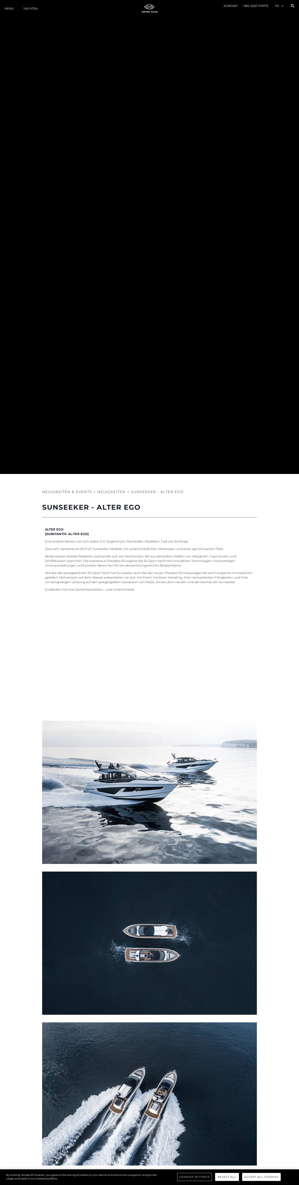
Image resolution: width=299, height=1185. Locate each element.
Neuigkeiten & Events (67, 492)
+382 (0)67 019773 (255, 6)
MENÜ (9, 8)
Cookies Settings (194, 1176)
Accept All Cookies (261, 1176)
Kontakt (231, 6)
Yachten (30, 8)
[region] (149, 1177)
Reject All (227, 1176)
